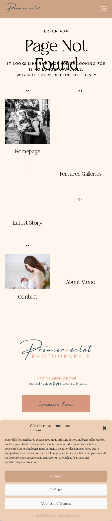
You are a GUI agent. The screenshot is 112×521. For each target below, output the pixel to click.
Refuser (56, 490)
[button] (104, 428)
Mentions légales (46, 515)
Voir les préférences (56, 504)
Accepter (56, 476)
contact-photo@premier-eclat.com (57, 383)
